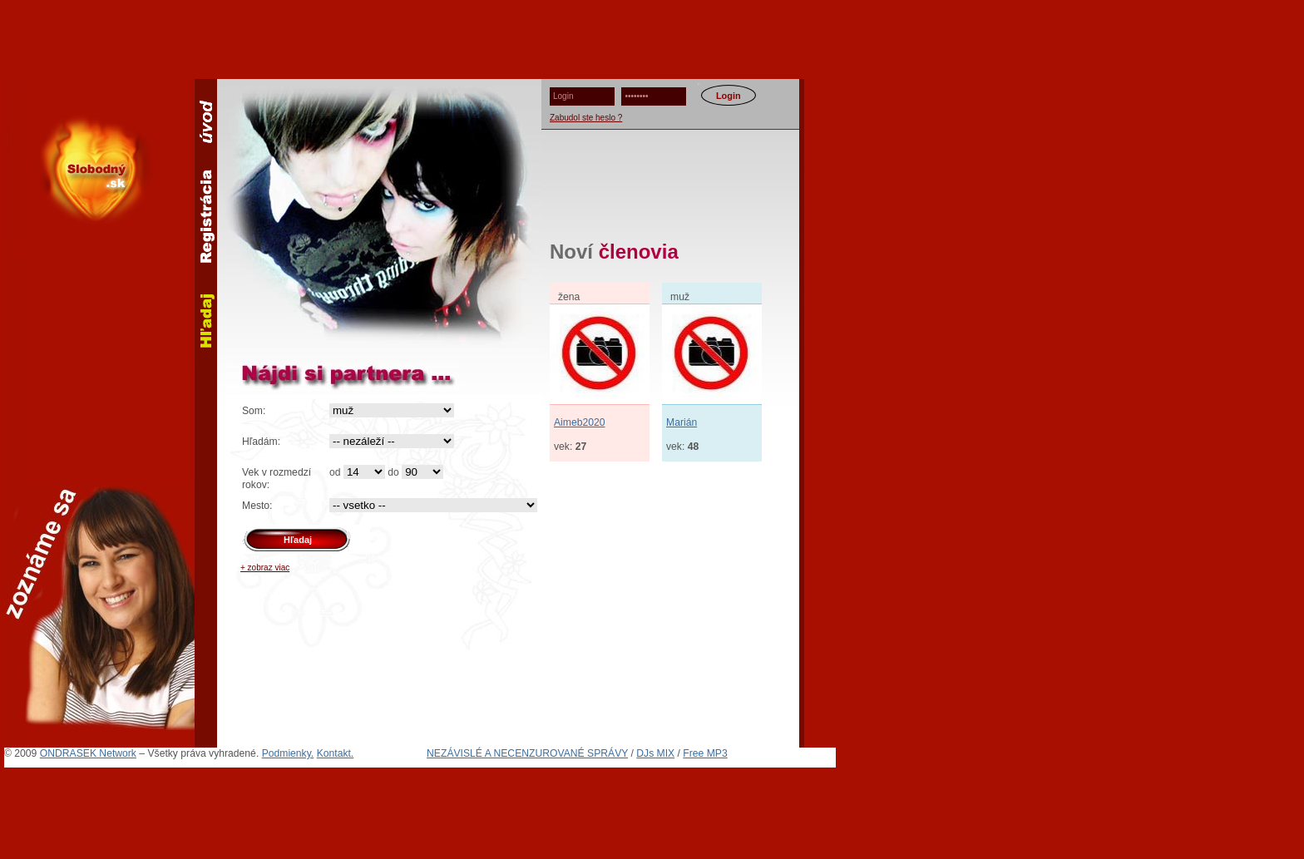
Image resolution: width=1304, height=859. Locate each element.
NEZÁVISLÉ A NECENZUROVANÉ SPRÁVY (527, 753)
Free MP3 (705, 753)
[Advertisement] (652, 37)
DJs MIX (655, 753)
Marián (681, 422)
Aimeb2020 (579, 422)
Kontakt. (335, 753)
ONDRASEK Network (88, 753)
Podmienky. (288, 753)
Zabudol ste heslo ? (586, 117)
